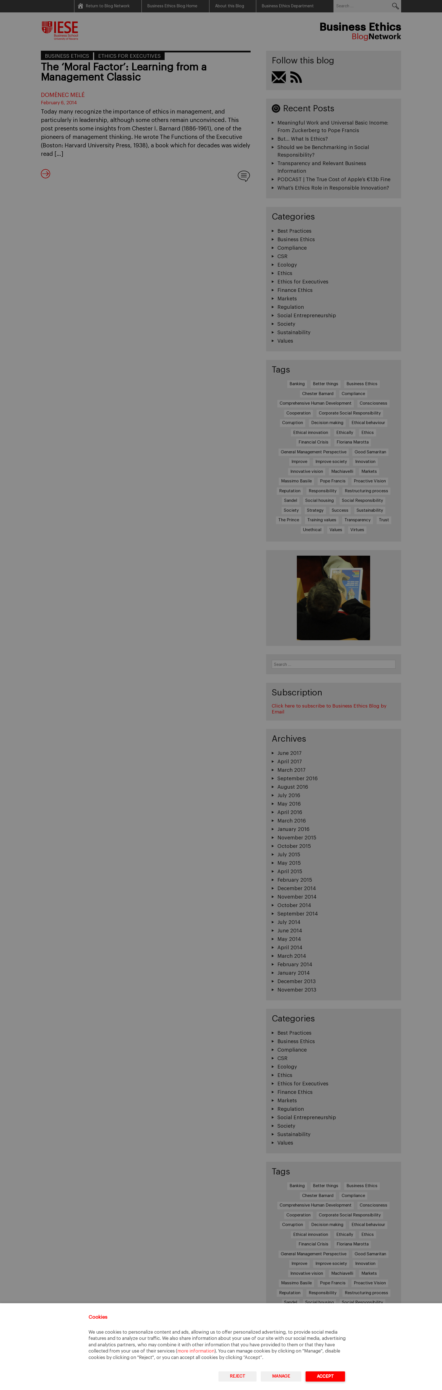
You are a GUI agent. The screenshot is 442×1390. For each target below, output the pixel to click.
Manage (281, 1376)
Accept (325, 1376)
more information (196, 1351)
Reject (237, 1376)
